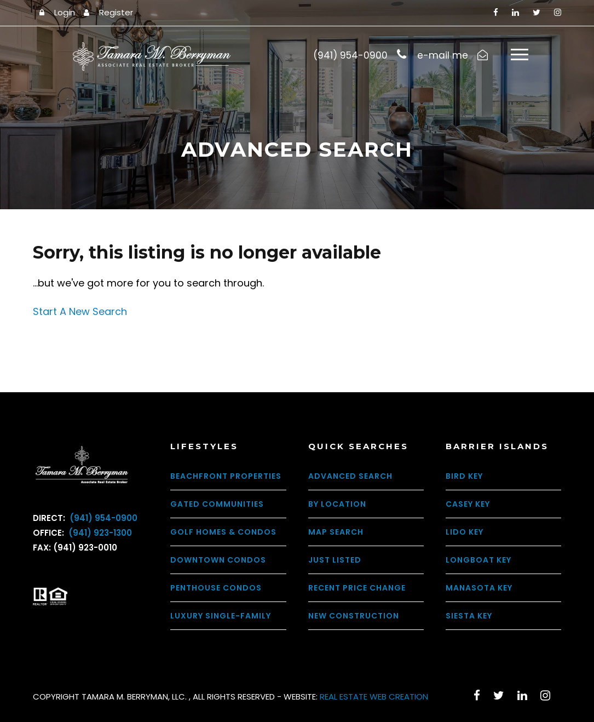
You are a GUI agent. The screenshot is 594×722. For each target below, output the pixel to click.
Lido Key (464, 531)
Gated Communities (217, 503)
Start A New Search (80, 312)
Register (116, 12)
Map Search (336, 531)
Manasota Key (479, 587)
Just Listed (334, 559)
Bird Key (464, 476)
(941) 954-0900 (102, 518)
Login (64, 12)
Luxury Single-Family (220, 615)
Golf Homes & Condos (223, 531)
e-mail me (442, 55)
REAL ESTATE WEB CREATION (374, 696)
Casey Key (468, 503)
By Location (337, 503)
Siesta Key (469, 615)
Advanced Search (350, 476)
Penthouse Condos (216, 587)
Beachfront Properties (225, 476)
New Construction (353, 615)
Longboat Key (478, 559)
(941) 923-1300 (99, 533)
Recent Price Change (357, 587)
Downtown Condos (218, 559)
